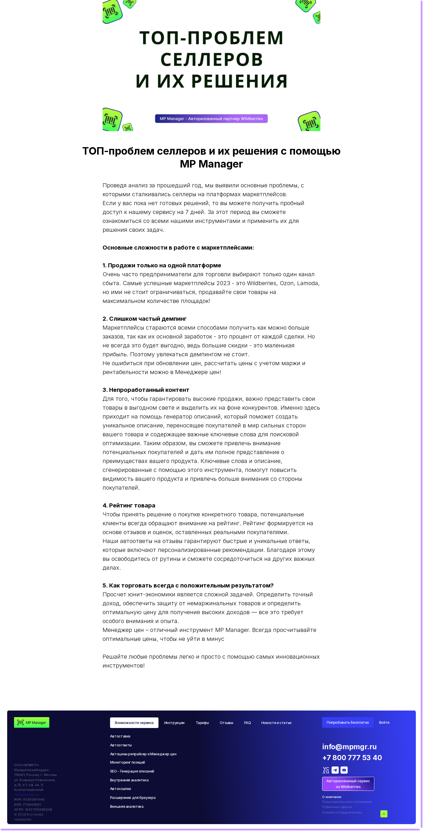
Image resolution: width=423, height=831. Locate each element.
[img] (31, 722)
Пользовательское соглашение (346, 802)
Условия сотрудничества (342, 812)
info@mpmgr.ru (26, 795)
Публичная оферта (337, 807)
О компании (331, 797)
